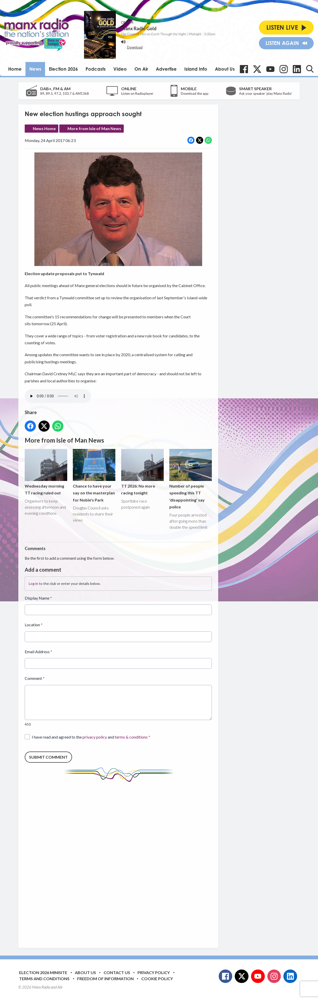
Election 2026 (63, 69)
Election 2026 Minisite (43, 972)
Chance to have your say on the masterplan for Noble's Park (94, 475)
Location (34, 624)
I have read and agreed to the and (91, 737)
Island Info (195, 69)
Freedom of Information (105, 978)
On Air (141, 69)
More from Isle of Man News (94, 128)
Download (135, 47)
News (35, 69)
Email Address (38, 651)
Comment (35, 678)
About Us (225, 69)
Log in (33, 584)
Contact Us (117, 972)
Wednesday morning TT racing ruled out (46, 472)
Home (15, 69)
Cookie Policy (157, 978)
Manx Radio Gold (139, 28)
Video (120, 69)
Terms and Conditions (44, 978)
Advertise (166, 69)
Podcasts (96, 69)
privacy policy (94, 737)
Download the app (195, 93)
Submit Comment (48, 757)
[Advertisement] (120, 861)
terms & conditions (131, 737)
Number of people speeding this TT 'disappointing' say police (190, 479)
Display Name (38, 598)
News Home (44, 128)
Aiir (60, 987)
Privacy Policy (153, 972)
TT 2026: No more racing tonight (142, 472)
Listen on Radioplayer (137, 93)
